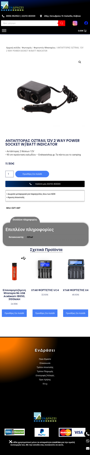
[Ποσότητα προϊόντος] (9, 174)
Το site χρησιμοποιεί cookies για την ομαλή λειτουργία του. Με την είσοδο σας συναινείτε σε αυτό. (42, 443)
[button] (79, 62)
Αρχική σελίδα (13, 47)
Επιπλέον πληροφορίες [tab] (25, 219)
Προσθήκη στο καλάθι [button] (14, 313)
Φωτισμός (27, 47)
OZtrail (30, 237)
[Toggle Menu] (4, 30)
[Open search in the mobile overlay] (33, 23)
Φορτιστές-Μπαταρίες (44, 47)
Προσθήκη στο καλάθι (32, 174)
